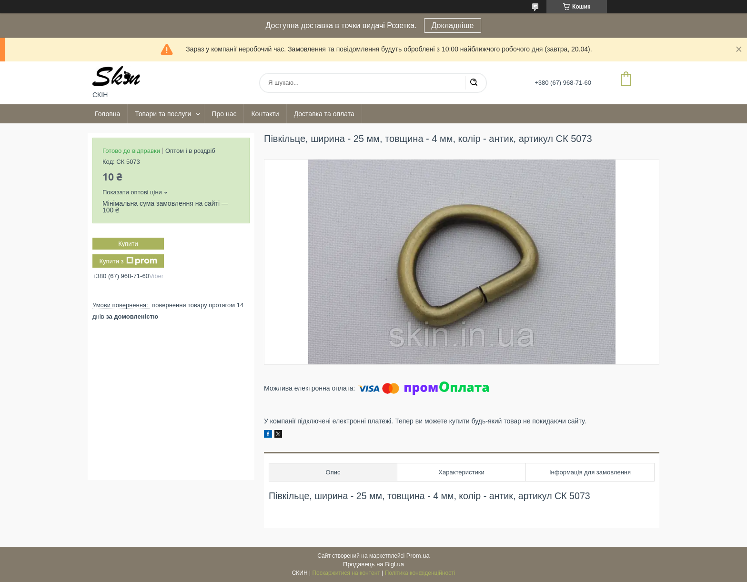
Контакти (265, 114)
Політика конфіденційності (420, 573)
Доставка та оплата (324, 114)
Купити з (128, 261)
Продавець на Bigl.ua (373, 564)
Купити (128, 243)
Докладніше (453, 25)
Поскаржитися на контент (346, 573)
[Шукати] (473, 83)
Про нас (224, 114)
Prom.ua (418, 555)
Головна (107, 114)
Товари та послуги (163, 114)
